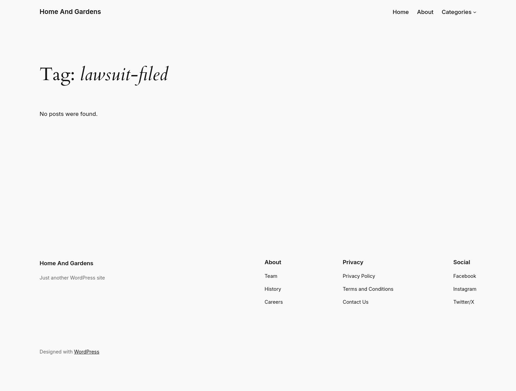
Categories (457, 12)
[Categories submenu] (474, 12)
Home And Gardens (70, 11)
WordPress (86, 352)
